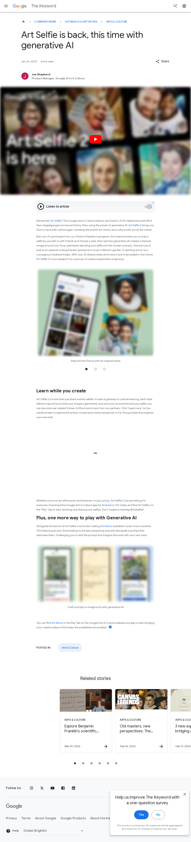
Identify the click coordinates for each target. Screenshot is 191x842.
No (153, 826)
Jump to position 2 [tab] (95, 369)
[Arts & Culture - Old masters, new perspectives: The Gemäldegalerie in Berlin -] (123, 721)
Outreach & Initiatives (81, 21)
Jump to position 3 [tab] (104, 369)
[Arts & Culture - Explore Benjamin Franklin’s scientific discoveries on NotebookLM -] (67, 721)
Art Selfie (55, 220)
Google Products (73, 818)
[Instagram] (31, 788)
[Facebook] (62, 788)
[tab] (75, 763)
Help (12, 831)
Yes (136, 826)
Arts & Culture (116, 21)
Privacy (11, 818)
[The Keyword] (23, 21)
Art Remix (106, 526)
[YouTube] (52, 788)
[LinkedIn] (73, 788)
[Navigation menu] (6, 6)
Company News (45, 21)
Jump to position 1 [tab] (86, 369)
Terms (26, 818)
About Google (45, 818)
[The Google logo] (14, 806)
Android (107, 505)
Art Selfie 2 (134, 225)
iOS (117, 505)
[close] (179, 806)
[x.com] (41, 788)
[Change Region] (53, 830)
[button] (162, 61)
